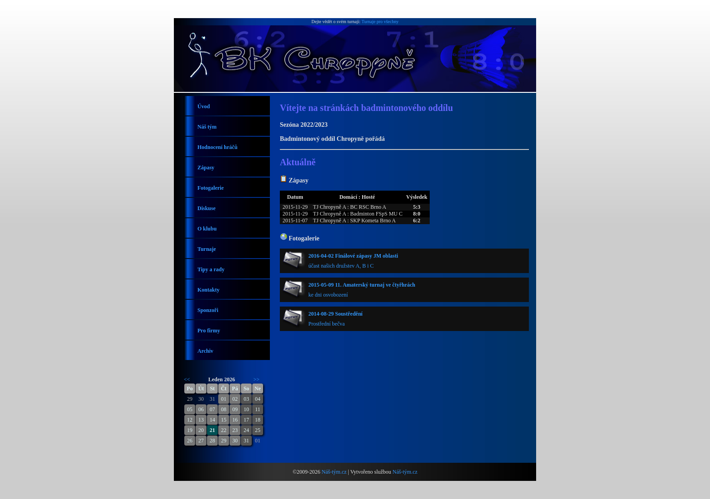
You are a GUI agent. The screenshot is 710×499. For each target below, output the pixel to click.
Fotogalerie (210, 188)
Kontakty (208, 290)
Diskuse (206, 208)
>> (257, 379)
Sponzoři (207, 310)
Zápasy (205, 167)
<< (187, 379)
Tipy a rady (211, 269)
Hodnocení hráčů (217, 147)
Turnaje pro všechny (379, 21)
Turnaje (206, 249)
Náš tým (206, 127)
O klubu (206, 229)
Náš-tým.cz (333, 472)
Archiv (205, 351)
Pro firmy (208, 330)
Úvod (203, 106)
